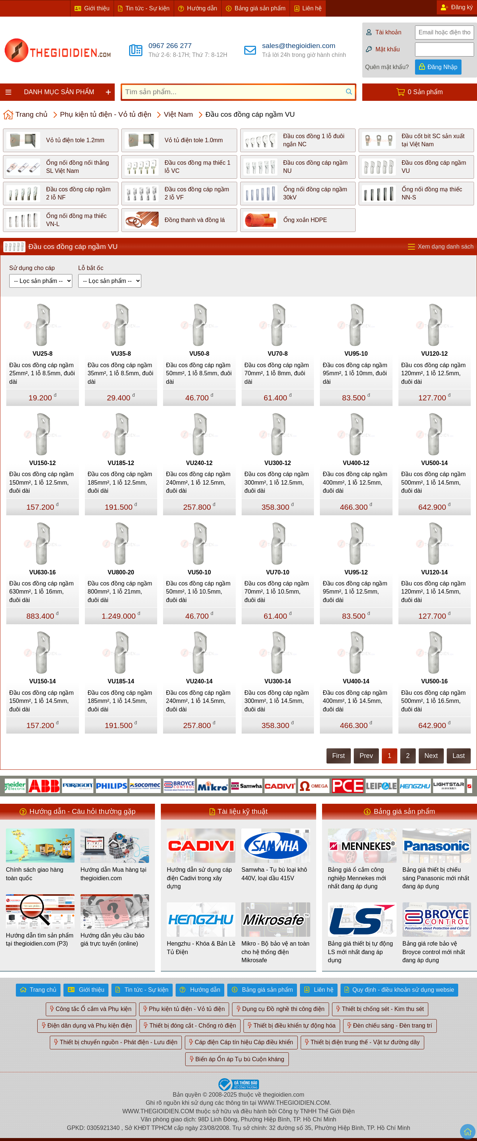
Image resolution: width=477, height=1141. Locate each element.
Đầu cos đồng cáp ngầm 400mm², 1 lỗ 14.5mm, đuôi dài (355, 701)
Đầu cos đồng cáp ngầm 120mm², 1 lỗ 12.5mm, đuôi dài (433, 373)
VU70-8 (278, 354)
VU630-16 (42, 572)
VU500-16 (434, 681)
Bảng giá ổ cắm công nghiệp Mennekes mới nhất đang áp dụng (357, 878)
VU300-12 (278, 463)
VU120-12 (434, 354)
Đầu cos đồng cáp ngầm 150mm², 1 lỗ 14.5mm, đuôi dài (41, 701)
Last (459, 755)
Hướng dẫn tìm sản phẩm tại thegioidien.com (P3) (39, 939)
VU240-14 (199, 681)
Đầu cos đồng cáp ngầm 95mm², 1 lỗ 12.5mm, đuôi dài (355, 591)
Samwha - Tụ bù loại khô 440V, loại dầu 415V (274, 874)
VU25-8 (42, 354)
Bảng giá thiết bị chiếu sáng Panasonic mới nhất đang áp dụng (435, 878)
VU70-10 (277, 572)
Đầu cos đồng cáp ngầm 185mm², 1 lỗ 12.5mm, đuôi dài (120, 482)
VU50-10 (199, 572)
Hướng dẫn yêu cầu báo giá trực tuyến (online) (112, 939)
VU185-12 (121, 463)
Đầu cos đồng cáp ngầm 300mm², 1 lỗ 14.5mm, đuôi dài (277, 701)
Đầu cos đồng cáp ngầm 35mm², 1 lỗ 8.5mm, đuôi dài (120, 373)
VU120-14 (434, 572)
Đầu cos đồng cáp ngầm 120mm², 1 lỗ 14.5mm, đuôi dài (433, 591)
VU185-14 (121, 681)
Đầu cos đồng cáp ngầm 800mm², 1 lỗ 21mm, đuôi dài (120, 591)
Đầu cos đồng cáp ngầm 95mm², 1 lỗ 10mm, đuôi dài (355, 373)
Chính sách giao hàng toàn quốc (34, 874)
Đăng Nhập (442, 67)
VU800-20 (121, 572)
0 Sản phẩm (425, 92)
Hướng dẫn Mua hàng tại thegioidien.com (113, 874)
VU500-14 (434, 463)
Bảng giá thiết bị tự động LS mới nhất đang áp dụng (360, 951)
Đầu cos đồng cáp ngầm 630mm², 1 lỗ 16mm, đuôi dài (41, 591)
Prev (366, 755)
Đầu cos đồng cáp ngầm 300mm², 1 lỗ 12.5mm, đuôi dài (277, 482)
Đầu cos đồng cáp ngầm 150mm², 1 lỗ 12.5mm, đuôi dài (41, 482)
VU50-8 (199, 354)
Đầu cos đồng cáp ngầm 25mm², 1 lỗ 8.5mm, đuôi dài (42, 373)
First (338, 755)
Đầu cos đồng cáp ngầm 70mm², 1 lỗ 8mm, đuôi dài (277, 373)
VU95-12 (356, 572)
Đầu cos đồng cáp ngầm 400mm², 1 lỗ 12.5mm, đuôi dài (355, 482)
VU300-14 (278, 681)
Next (431, 755)
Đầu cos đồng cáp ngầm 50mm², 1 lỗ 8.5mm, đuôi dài (199, 373)
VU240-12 (199, 463)
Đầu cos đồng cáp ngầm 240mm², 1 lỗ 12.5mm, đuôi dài (198, 482)
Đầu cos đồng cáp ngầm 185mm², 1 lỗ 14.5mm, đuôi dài (120, 701)
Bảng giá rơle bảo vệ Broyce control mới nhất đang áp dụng (433, 951)
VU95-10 (356, 354)
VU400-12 (356, 463)
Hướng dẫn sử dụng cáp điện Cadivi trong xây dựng (199, 878)
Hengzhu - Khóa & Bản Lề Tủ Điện (201, 947)
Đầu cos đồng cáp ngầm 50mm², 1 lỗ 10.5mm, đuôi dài (198, 591)
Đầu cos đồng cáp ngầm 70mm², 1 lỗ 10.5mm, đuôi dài (277, 591)
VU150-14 (42, 681)
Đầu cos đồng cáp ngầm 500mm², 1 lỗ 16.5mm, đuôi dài (433, 701)
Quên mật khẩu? (387, 67)
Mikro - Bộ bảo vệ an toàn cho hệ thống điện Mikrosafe (275, 951)
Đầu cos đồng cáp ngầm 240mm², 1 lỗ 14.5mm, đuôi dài (198, 701)
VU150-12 (42, 463)
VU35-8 (121, 354)
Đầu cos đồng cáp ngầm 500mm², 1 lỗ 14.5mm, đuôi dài (433, 482)
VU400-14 (356, 681)
